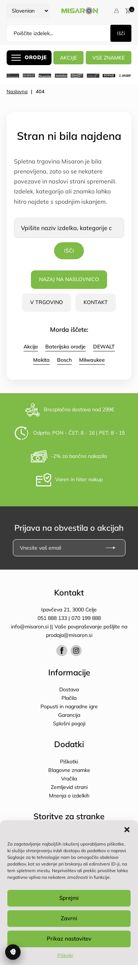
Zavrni (69, 918)
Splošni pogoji (69, 723)
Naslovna (17, 91)
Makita (41, 360)
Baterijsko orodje (65, 346)
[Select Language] (28, 10)
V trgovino (46, 302)
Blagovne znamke (69, 770)
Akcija (31, 346)
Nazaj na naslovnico (69, 279)
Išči (121, 33)
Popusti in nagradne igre (69, 706)
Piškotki (65, 955)
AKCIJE (68, 57)
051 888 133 (52, 618)
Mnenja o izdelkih (69, 795)
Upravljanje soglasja (13, 952)
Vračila (69, 778)
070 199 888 (86, 618)
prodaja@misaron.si (69, 635)
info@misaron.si (30, 626)
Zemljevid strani (69, 787)
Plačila (69, 698)
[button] (127, 829)
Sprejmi (69, 897)
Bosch (64, 360)
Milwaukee (92, 360)
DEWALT (104, 346)
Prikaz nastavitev (69, 938)
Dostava (69, 689)
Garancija (69, 715)
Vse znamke (108, 57)
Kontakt (96, 302)
